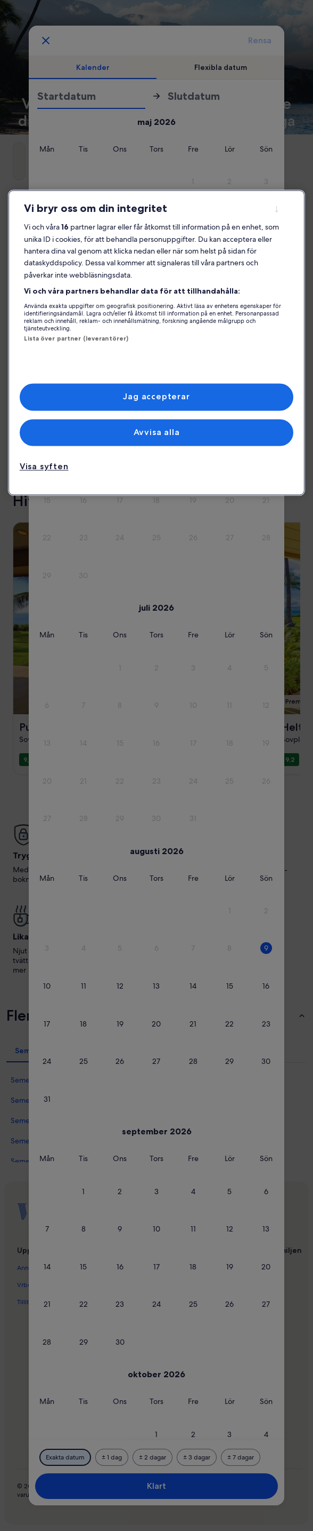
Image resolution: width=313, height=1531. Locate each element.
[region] (157, 343)
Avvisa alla (157, 432)
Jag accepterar (156, 397)
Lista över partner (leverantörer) (76, 338)
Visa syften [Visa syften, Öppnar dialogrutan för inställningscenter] (44, 466)
